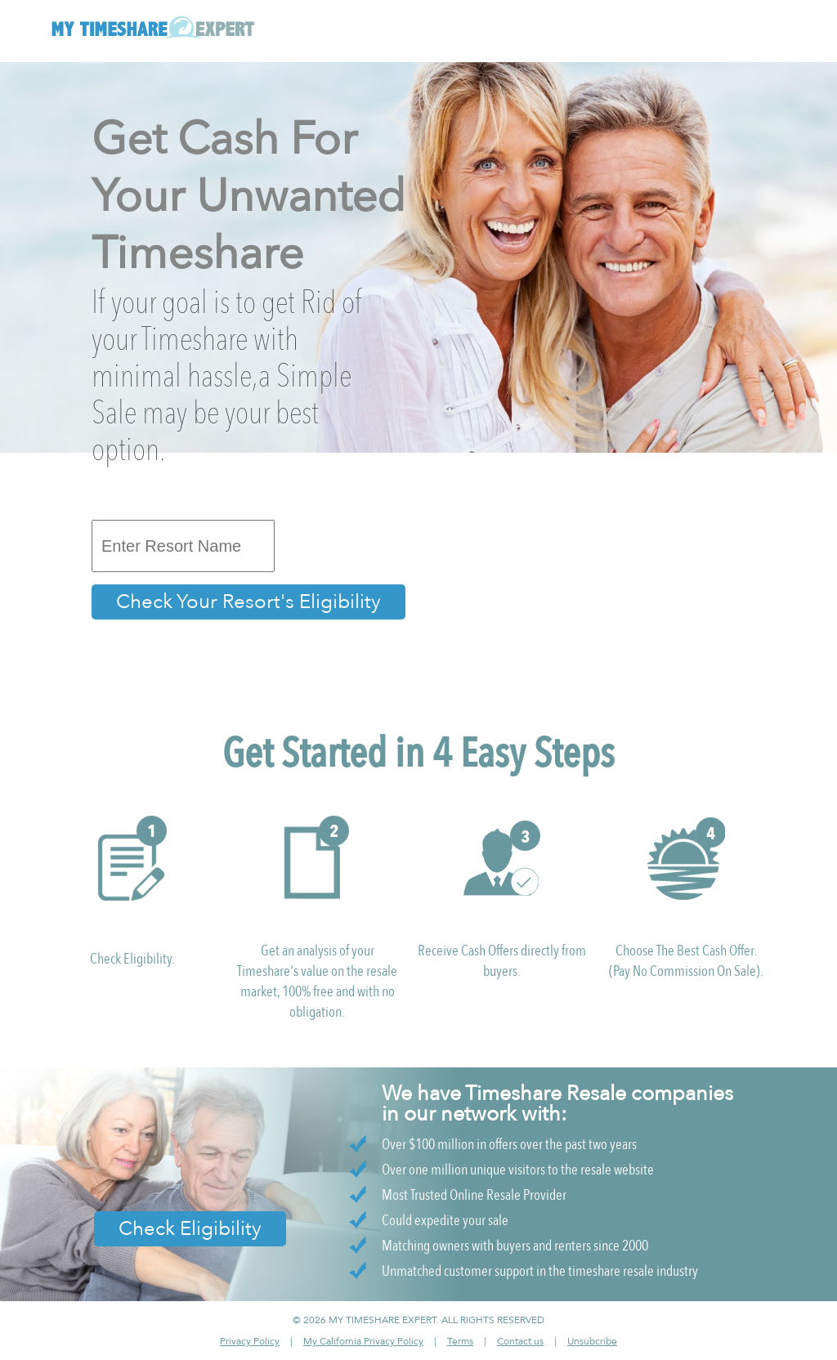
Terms (460, 1341)
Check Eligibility (190, 1228)
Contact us (520, 1341)
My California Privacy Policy (363, 1341)
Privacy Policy (250, 1341)
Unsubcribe (592, 1341)
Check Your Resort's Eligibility (248, 601)
